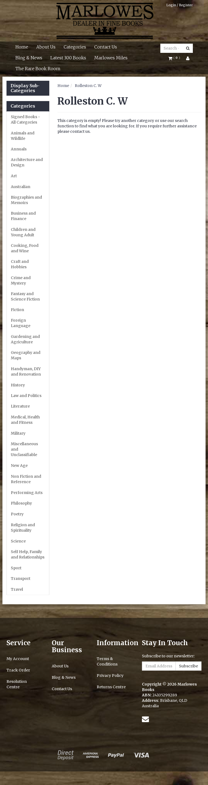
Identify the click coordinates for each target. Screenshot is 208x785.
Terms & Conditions (107, 661)
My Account (17, 658)
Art (14, 175)
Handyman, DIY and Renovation (26, 371)
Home (21, 47)
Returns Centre (111, 686)
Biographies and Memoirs (26, 200)
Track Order (18, 670)
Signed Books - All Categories (25, 119)
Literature (20, 406)
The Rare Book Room (37, 68)
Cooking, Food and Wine (24, 248)
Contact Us (105, 47)
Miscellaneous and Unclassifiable (24, 449)
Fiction (17, 309)
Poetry (17, 514)
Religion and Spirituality (23, 527)
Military (18, 433)
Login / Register (179, 5)
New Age (19, 465)
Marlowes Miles (111, 57)
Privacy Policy (110, 675)
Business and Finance (23, 216)
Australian (20, 186)
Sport (16, 568)
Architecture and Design (27, 162)
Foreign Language (20, 323)
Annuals (19, 149)
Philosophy (21, 503)
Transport (20, 578)
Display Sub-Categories (25, 88)
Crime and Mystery (21, 280)
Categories (75, 47)
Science (18, 541)
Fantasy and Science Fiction (25, 296)
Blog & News (28, 57)
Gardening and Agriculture (25, 339)
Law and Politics (26, 395)
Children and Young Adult (23, 232)
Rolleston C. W (88, 85)
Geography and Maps (25, 355)
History (18, 385)
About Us (46, 47)
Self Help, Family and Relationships (27, 554)
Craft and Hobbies (20, 264)
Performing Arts (27, 492)
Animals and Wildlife (22, 136)
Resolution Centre (16, 684)
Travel (17, 589)
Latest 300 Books (68, 57)
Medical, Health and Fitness (25, 420)
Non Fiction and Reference (26, 479)
